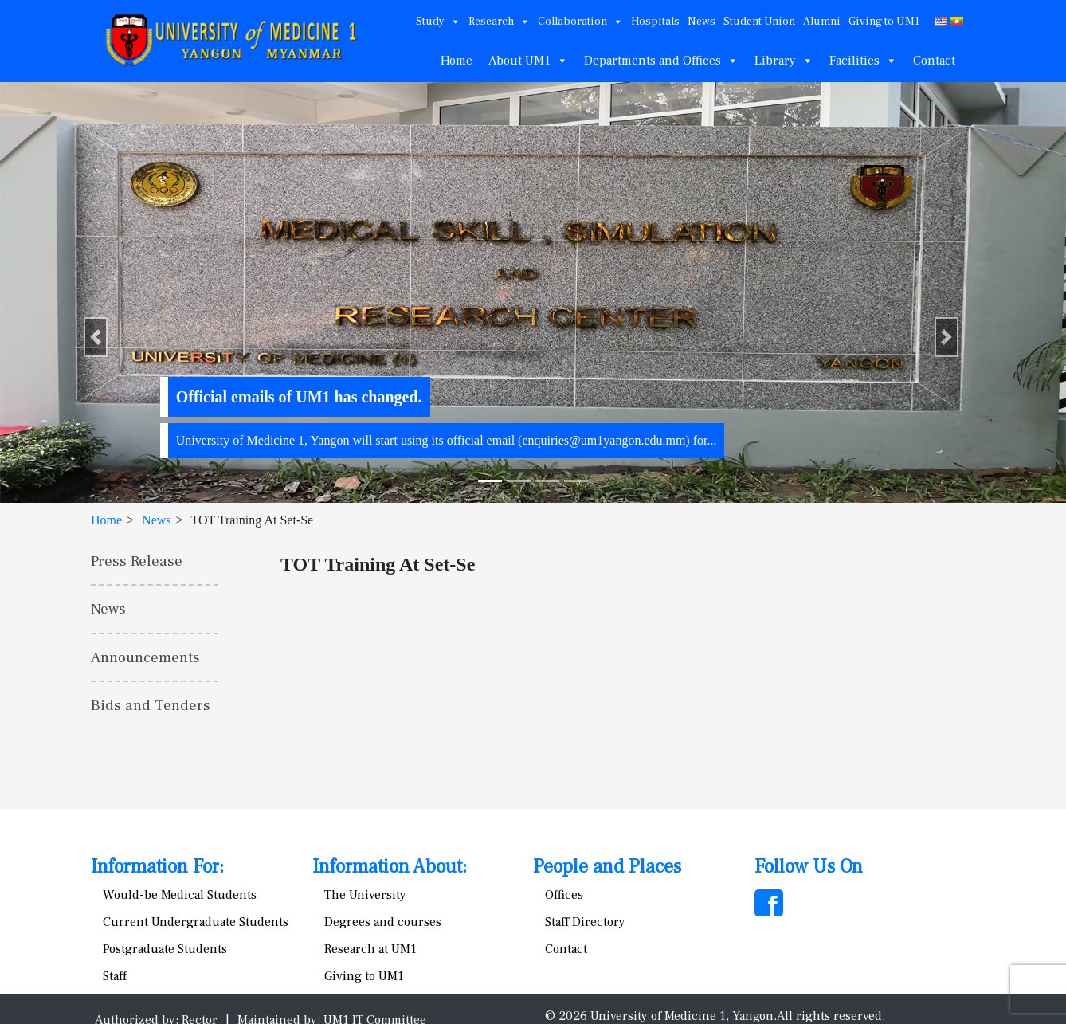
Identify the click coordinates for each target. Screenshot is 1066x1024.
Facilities (863, 61)
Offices (564, 895)
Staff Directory (585, 922)
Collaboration (580, 21)
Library (783, 61)
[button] (96, 337)
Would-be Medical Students (180, 895)
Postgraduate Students (165, 949)
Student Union (759, 21)
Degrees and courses (382, 922)
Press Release (136, 561)
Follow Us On (808, 866)
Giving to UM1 (883, 21)
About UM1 (528, 61)
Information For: (157, 866)
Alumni (822, 21)
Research (499, 21)
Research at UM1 (370, 949)
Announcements (145, 657)
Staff (115, 976)
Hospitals (655, 21)
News (701, 21)
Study (438, 21)
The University (365, 895)
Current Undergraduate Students (195, 922)
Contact (934, 61)
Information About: (389, 866)
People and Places (607, 866)
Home (456, 61)
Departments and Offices (661, 61)
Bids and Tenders (150, 705)
